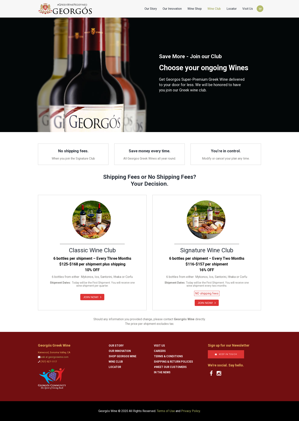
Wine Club (214, 8)
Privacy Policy (190, 411)
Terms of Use (166, 411)
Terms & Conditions (168, 356)
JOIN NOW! (92, 297)
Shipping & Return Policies (173, 361)
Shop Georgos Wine (122, 356)
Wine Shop (194, 8)
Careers (160, 350)
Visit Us (247, 8)
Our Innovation (172, 8)
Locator (232, 8)
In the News (162, 372)
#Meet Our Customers (170, 367)
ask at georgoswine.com (54, 357)
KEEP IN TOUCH (228, 354)
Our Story (151, 8)
